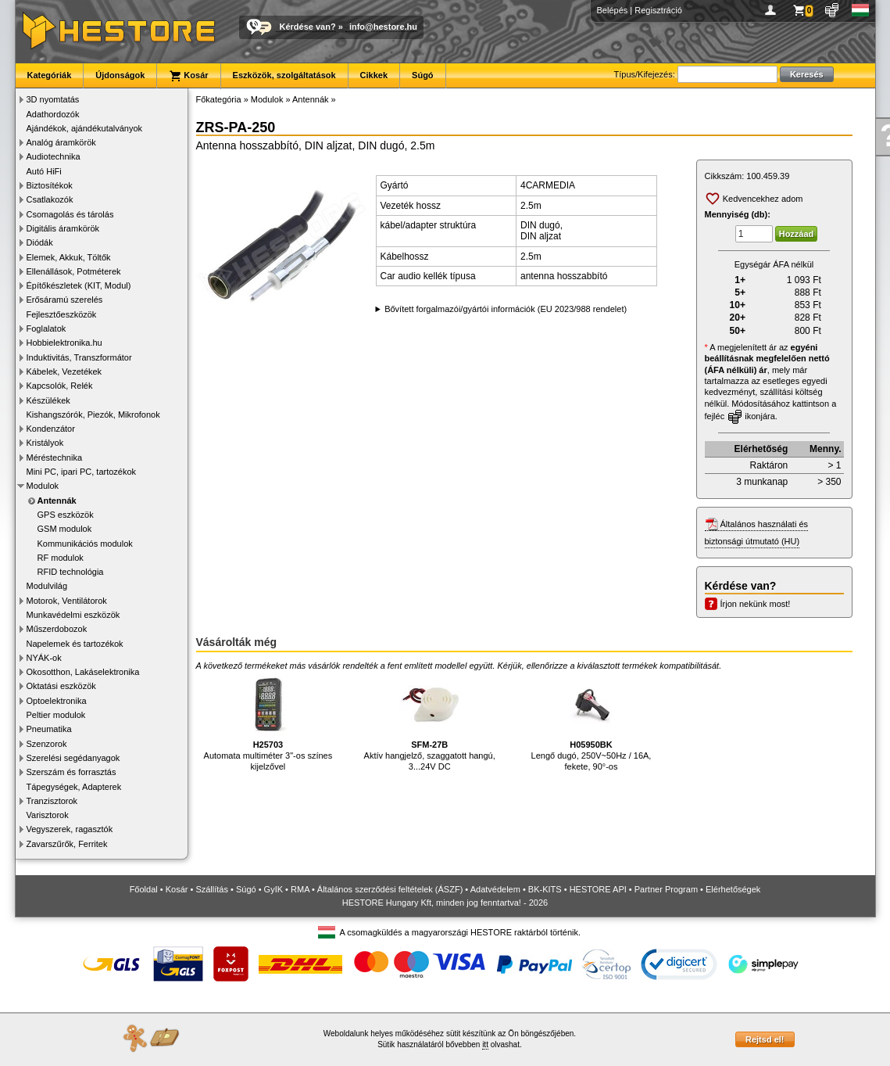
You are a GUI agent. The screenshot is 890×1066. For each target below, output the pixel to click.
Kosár (188, 76)
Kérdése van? (308, 26)
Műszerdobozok (57, 628)
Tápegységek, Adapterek (74, 786)
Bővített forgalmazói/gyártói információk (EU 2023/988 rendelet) (505, 309)
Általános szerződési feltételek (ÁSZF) (390, 889)
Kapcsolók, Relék (60, 385)
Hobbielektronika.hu (64, 342)
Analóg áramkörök (61, 142)
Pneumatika (49, 729)
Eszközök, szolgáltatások (284, 75)
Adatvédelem (495, 889)
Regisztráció (658, 10)
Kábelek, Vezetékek (64, 371)
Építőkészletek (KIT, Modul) (79, 285)
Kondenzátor (51, 428)
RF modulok (61, 557)
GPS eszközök (66, 514)
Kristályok (45, 442)
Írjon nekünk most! (755, 603)
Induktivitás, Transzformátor (79, 357)
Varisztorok (48, 815)
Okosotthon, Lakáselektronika (83, 672)
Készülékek (48, 400)
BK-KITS (545, 889)
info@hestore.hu (383, 26)
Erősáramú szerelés (65, 299)
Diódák (40, 242)
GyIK (273, 889)
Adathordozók (53, 114)
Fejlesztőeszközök (62, 314)
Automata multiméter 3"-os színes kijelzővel (268, 722)
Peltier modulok (56, 715)
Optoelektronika (57, 700)
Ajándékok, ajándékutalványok (85, 128)
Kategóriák (49, 75)
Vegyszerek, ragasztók (70, 829)
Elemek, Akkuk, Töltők (69, 257)
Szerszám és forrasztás (71, 772)
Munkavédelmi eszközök (73, 614)
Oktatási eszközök (61, 686)
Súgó (423, 75)
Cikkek (374, 75)
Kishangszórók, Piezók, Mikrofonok (93, 414)
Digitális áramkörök (63, 228)
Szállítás (211, 889)
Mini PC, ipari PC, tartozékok (82, 471)
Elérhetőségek (733, 889)
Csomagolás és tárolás (70, 214)
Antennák (57, 500)
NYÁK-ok (44, 657)
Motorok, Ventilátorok (67, 600)
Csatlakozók (50, 199)
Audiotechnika (53, 156)
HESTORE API (598, 889)
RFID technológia (71, 571)
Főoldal (144, 889)
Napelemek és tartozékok (75, 643)
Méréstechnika (55, 457)
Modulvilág (47, 585)
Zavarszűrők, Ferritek (67, 844)
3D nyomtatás (53, 99)
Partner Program (666, 889)
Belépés (612, 10)
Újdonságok (120, 75)
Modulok (43, 485)
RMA (300, 889)
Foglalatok (46, 328)
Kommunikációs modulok (85, 543)
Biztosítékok (50, 185)
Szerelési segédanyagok (73, 758)
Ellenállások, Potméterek (74, 271)
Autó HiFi (44, 171)
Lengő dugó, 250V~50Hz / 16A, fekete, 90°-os (591, 722)
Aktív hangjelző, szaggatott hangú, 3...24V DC (429, 722)
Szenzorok (47, 743)
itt (485, 1044)
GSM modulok (65, 528)
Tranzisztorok (52, 801)
